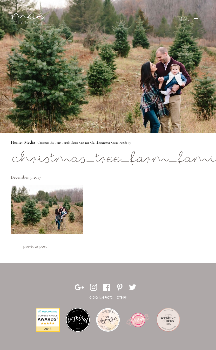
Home (16, 142)
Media (29, 142)
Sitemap (122, 297)
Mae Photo (29, 19)
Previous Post (35, 246)
